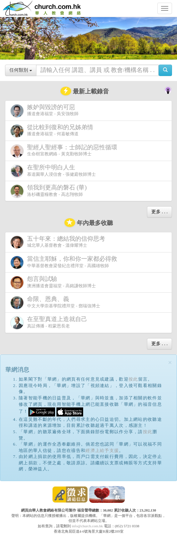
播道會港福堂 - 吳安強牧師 (44, 111)
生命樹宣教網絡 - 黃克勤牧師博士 (65, 151)
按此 (133, 379)
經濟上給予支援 (102, 450)
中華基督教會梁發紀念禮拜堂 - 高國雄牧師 (65, 262)
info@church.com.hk (87, 526)
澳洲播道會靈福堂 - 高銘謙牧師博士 (53, 282)
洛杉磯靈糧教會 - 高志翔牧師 (50, 191)
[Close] (170, 362)
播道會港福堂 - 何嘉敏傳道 (53, 131)
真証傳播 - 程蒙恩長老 (50, 322)
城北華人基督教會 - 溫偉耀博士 (59, 242)
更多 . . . (159, 211)
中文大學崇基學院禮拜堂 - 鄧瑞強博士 (55, 302)
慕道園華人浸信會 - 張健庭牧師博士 (53, 171)
